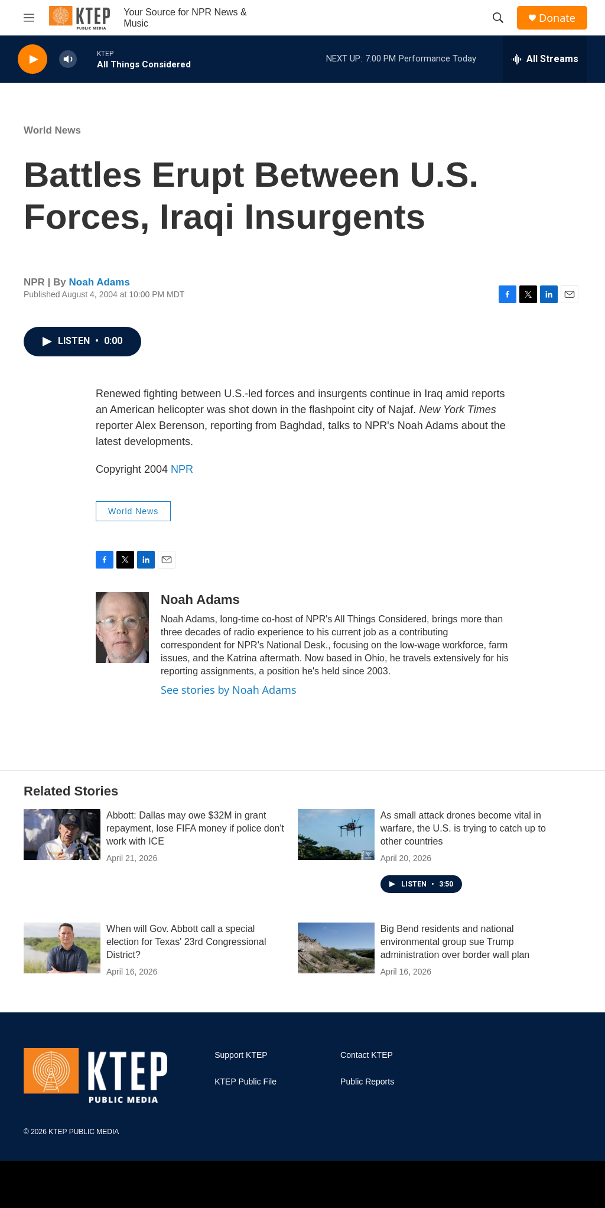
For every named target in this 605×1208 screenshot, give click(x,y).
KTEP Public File (245, 1081)
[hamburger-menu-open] (29, 18)
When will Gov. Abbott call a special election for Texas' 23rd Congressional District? (186, 942)
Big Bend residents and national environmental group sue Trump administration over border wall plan (455, 942)
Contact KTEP (366, 1055)
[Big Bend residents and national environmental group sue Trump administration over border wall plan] (336, 948)
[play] (32, 59)
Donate (557, 18)
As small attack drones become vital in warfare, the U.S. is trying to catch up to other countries (463, 828)
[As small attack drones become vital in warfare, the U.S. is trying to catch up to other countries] (336, 834)
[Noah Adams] (122, 627)
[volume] (68, 59)
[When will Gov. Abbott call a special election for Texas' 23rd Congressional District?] (62, 948)
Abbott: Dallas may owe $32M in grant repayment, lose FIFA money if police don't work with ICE (195, 828)
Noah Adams (99, 282)
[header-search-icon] (498, 17)
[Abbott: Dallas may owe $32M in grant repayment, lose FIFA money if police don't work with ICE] (62, 834)
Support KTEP (241, 1055)
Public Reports (367, 1081)
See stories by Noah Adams (229, 690)
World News (52, 130)
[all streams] (545, 59)
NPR (182, 469)
